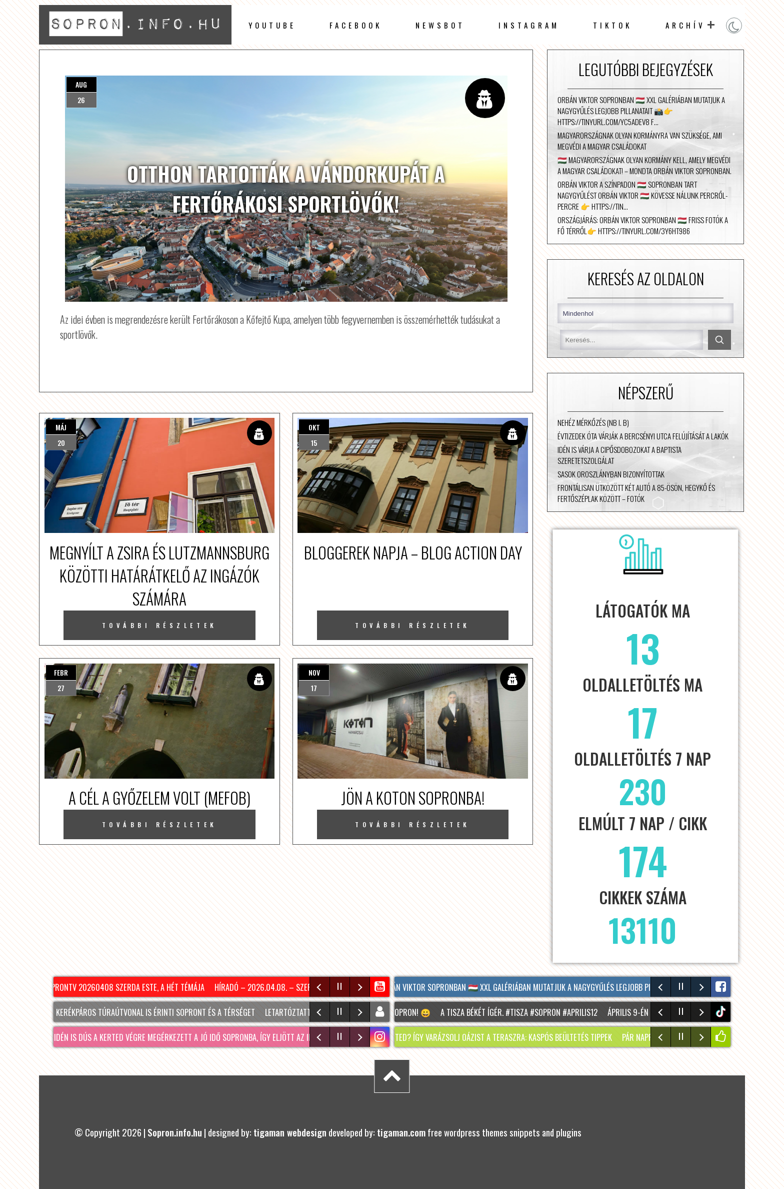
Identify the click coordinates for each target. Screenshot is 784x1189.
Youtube (272, 25)
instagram (529, 25)
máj (61, 427)
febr (61, 672)
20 (61, 442)
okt (314, 427)
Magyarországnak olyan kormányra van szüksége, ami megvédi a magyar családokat (640, 141)
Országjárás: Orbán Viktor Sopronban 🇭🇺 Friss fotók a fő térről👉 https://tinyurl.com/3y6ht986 (643, 225)
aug (81, 84)
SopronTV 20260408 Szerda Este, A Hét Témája (125, 987)
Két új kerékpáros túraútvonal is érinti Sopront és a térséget (147, 1012)
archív (686, 25)
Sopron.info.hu (175, 1132)
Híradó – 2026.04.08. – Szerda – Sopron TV (292, 987)
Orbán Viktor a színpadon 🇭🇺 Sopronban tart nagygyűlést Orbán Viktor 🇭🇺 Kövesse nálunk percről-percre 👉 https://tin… (643, 195)
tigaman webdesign (290, 1132)
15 (314, 442)
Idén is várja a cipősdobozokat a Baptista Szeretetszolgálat (620, 455)
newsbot (440, 25)
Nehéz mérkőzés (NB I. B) (593, 422)
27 (61, 688)
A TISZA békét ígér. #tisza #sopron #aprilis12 (522, 1012)
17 (314, 688)
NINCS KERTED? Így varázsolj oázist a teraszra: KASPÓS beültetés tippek (491, 1037)
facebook (356, 25)
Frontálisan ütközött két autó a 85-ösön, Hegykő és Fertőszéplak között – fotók (636, 493)
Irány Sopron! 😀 (403, 1012)
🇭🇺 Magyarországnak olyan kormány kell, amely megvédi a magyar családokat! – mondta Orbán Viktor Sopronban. (645, 165)
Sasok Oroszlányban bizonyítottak (611, 473)
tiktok (722, 1011)
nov (314, 672)
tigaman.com (401, 1132)
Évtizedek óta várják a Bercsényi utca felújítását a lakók (643, 435)
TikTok (612, 25)
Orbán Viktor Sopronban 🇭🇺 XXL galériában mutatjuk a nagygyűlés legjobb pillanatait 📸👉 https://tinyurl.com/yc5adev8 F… (641, 110)
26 (81, 100)
